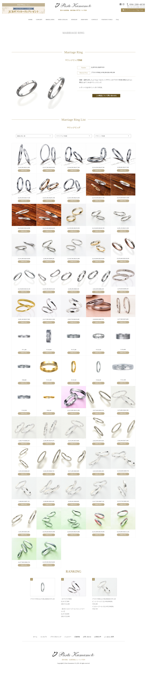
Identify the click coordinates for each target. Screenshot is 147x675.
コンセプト (43, 637)
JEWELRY (74, 19)
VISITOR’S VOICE (106, 19)
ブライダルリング (55, 637)
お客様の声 (97, 637)
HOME (30, 19)
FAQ (117, 19)
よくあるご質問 (109, 637)
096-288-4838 (136, 4)
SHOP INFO (84, 19)
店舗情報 (77, 637)
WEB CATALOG (63, 19)
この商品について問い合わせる (106, 95)
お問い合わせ (87, 637)
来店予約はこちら (23, 5)
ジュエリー (67, 637)
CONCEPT (39, 19)
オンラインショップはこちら (133, 10)
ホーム (35, 637)
